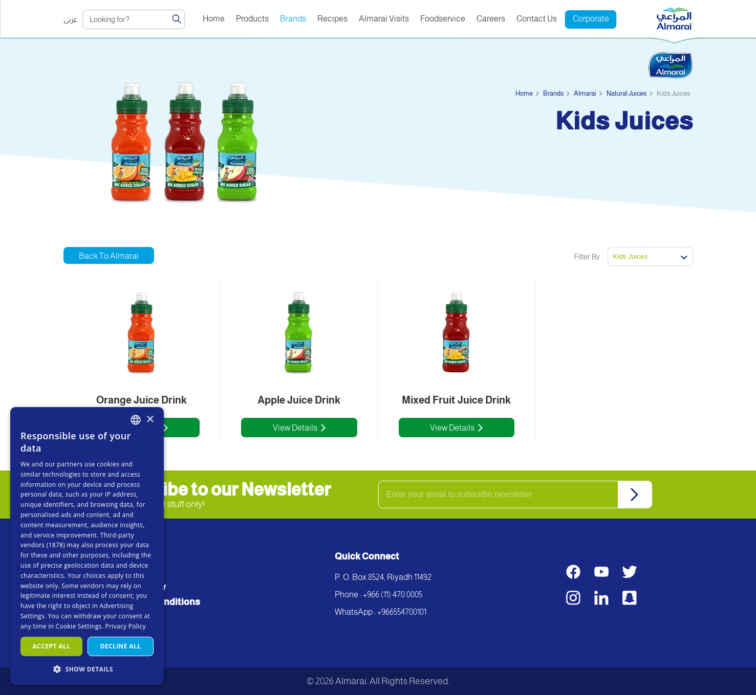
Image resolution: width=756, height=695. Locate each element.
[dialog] (87, 546)
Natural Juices (626, 93)
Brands (293, 18)
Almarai (585, 93)
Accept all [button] (52, 646)
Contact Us (536, 18)
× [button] (150, 419)
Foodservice (442, 18)
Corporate (591, 18)
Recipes (332, 18)
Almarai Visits (384, 18)
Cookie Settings (79, 626)
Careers (491, 18)
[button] (87, 669)
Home (214, 18)
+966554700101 (401, 612)
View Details (295, 427)
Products (252, 18)
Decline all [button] (120, 646)
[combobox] (136, 420)
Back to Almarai (109, 256)
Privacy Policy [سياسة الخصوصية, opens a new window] (125, 626)
